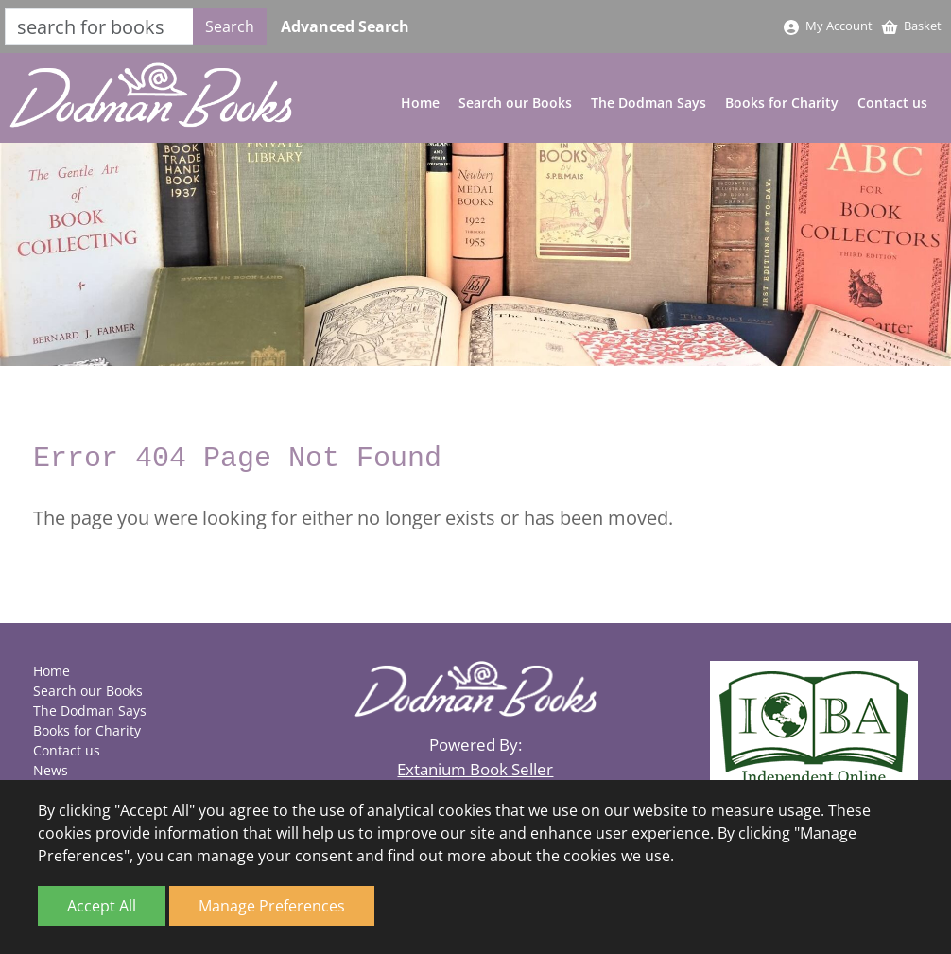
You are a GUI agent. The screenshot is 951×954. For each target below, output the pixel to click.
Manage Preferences (272, 905)
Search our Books (515, 103)
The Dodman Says (648, 103)
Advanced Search (345, 26)
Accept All (101, 905)
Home (420, 103)
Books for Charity (782, 103)
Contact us (892, 103)
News (50, 770)
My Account (827, 25)
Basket (911, 25)
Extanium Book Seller (475, 769)
